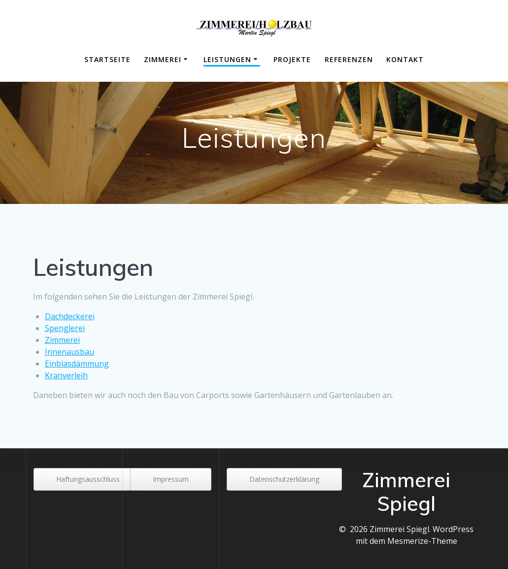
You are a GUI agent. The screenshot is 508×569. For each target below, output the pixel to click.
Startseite (107, 59)
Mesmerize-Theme (422, 541)
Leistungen (227, 59)
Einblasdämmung (77, 363)
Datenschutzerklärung (284, 479)
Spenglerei (65, 328)
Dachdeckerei (70, 316)
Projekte (292, 59)
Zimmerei (162, 59)
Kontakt (405, 59)
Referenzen (349, 59)
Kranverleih (66, 375)
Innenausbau (69, 351)
